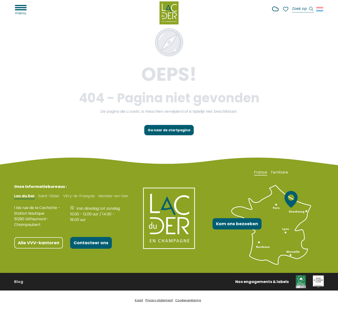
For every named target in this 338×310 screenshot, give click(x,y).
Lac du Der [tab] (24, 196)
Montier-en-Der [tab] (113, 196)
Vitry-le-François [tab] (79, 196)
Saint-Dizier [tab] (49, 196)
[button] (303, 9)
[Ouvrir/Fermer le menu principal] (21, 9)
